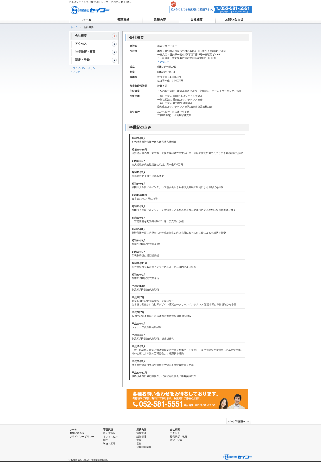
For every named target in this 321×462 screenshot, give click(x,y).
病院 (105, 440)
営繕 (138, 443)
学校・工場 (109, 443)
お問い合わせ (233, 20)
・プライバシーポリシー (84, 68)
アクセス (96, 44)
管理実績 (124, 20)
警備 (138, 440)
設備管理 (141, 436)
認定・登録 (96, 60)
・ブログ (75, 71)
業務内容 (160, 20)
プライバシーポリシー (82, 436)
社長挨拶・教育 (96, 52)
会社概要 (197, 20)
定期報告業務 (143, 447)
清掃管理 (141, 433)
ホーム (87, 20)
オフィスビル (110, 436)
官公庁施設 (109, 433)
